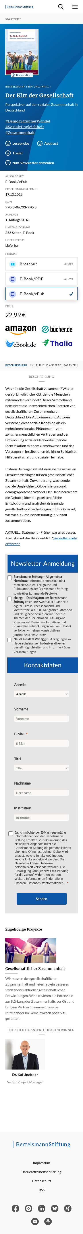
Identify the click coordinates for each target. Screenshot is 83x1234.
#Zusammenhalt (20, 132)
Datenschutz (41, 1181)
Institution (22, 808)
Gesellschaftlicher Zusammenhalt (35, 968)
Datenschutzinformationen (45, 883)
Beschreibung (16, 365)
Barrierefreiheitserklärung (41, 1172)
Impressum (41, 1163)
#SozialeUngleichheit (24, 127)
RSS (41, 1190)
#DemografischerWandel (27, 121)
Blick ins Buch (22, 75)
